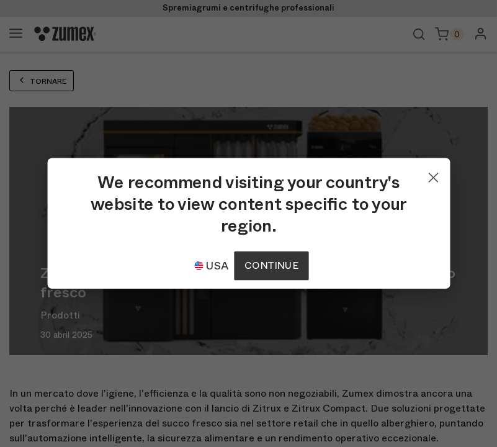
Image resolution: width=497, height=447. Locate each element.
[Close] (433, 174)
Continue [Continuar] (271, 265)
